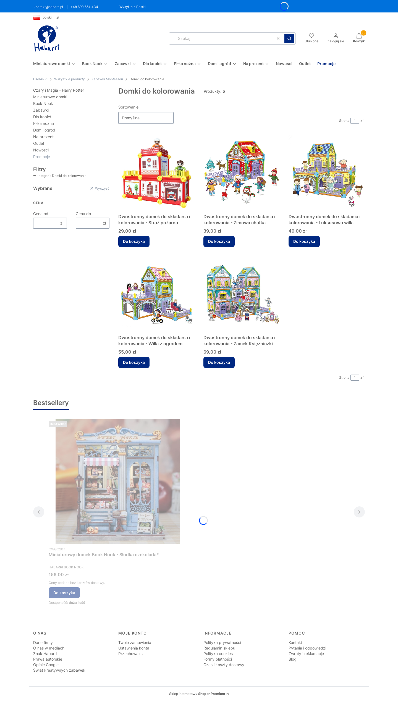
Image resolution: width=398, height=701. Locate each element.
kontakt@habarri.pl (48, 7)
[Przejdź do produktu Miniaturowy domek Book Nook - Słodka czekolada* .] (118, 481)
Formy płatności (217, 659)
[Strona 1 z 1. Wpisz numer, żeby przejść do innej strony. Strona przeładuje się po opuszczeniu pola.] (354, 121)
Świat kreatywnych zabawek (59, 670)
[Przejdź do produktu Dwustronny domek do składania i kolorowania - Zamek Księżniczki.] (241, 294)
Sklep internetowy (197, 694)
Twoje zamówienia (134, 642)
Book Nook (43, 103)
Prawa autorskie (47, 659)
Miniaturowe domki (50, 96)
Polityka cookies (218, 653)
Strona (344, 120)
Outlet (38, 143)
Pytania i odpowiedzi (307, 648)
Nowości (41, 150)
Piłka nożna (43, 123)
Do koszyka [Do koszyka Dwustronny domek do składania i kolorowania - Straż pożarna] (134, 241)
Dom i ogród (44, 130)
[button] (289, 38)
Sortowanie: (129, 107)
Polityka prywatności (222, 642)
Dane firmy (43, 642)
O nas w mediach (48, 648)
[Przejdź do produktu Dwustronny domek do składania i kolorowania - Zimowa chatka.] (241, 173)
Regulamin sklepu (219, 648)
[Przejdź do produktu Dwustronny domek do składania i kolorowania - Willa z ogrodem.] (156, 294)
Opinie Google (46, 664)
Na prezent (43, 136)
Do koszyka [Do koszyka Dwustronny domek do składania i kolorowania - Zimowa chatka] (219, 241)
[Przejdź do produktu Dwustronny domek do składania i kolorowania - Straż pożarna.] (156, 173)
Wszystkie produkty (69, 79)
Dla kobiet (42, 116)
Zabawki (41, 110)
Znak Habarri (45, 653)
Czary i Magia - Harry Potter (58, 90)
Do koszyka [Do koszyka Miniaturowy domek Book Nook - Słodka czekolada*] (64, 592)
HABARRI (40, 79)
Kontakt (295, 642)
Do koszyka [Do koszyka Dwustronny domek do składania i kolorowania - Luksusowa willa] (304, 241)
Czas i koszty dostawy (223, 664)
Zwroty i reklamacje (306, 653)
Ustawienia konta (133, 648)
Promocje (41, 156)
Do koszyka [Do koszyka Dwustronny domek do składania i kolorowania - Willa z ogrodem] (134, 362)
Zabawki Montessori (107, 79)
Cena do (83, 213)
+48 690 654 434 (84, 7)
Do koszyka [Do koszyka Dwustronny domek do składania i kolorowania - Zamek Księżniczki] (219, 362)
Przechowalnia (131, 653)
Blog (293, 659)
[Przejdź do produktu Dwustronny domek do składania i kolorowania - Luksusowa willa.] (327, 173)
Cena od (40, 213)
